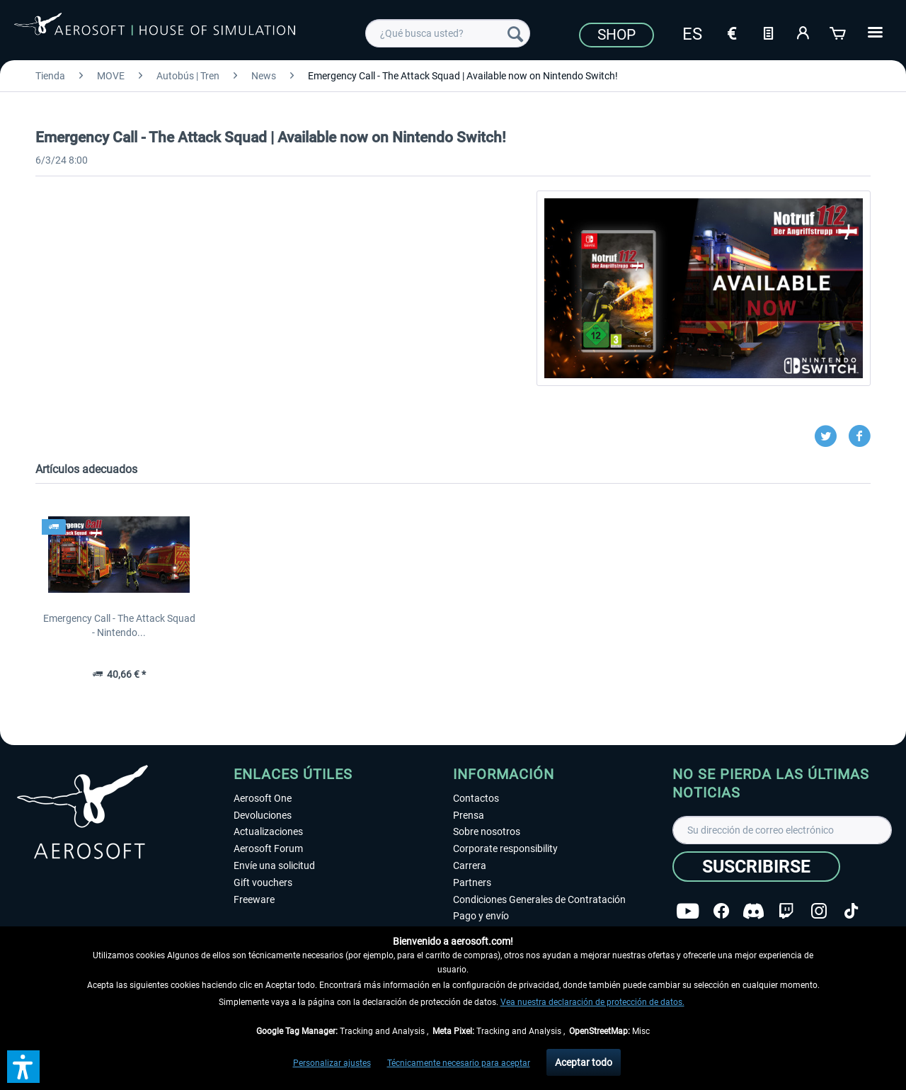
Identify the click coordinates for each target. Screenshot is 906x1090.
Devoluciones (263, 815)
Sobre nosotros (486, 831)
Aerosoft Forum (268, 848)
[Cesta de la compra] (839, 32)
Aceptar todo (583, 1062)
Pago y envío (481, 915)
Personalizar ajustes (332, 1063)
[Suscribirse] (756, 866)
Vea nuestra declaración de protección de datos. (592, 1002)
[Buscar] (515, 33)
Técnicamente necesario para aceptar (458, 1063)
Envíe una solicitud (274, 865)
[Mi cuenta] (803, 32)
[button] (23, 1066)
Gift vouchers (263, 882)
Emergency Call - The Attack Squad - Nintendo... (119, 625)
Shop (616, 34)
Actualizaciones (268, 831)
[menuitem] (447, 33)
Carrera (469, 865)
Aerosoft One (263, 798)
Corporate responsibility (505, 848)
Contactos (476, 798)
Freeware (254, 899)
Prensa (468, 815)
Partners (472, 882)
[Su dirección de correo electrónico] (782, 830)
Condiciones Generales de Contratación (539, 899)
